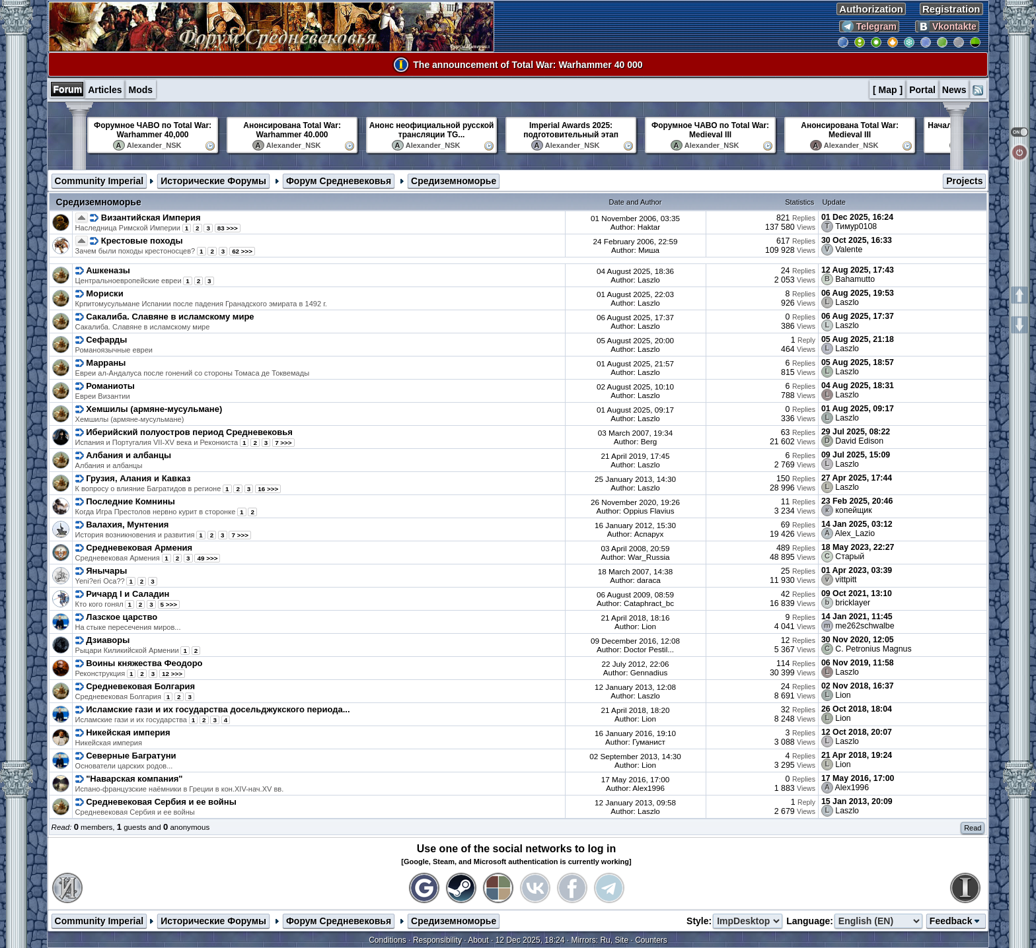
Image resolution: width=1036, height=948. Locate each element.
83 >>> (227, 228)
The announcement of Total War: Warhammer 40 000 (527, 64)
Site (621, 940)
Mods (140, 90)
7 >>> (283, 442)
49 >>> (207, 558)
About (478, 940)
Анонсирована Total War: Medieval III (850, 130)
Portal (922, 90)
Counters (651, 940)
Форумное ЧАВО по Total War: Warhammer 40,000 (152, 130)
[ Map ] (888, 90)
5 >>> (169, 604)
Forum (68, 89)
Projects (964, 181)
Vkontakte (947, 26)
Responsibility (437, 940)
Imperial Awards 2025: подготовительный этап (570, 130)
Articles (105, 90)
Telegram (869, 26)
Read (972, 828)
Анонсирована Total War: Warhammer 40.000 (292, 130)
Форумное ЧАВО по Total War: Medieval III (710, 130)
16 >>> (268, 488)
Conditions (387, 940)
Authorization (871, 9)
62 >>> (242, 251)
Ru (605, 940)
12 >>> (172, 673)
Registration (951, 9)
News (954, 90)
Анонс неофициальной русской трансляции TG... (431, 130)
